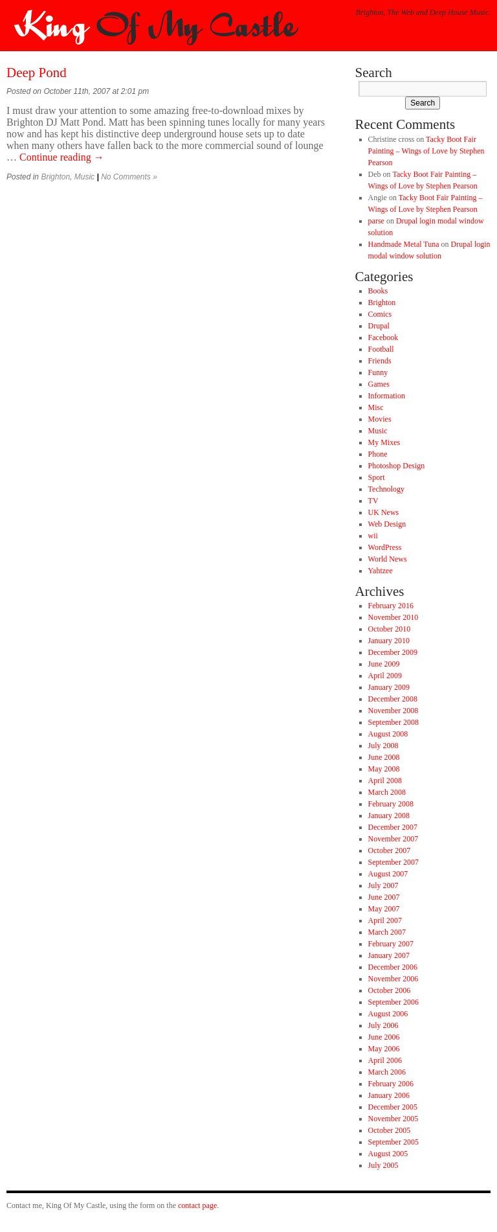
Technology (386, 489)
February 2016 (391, 605)
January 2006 (389, 1095)
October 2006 (389, 990)
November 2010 (393, 617)
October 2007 (389, 850)
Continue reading (61, 157)
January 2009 (389, 687)
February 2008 (391, 803)
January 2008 (389, 815)
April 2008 (385, 780)
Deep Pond (36, 72)
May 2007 (384, 908)
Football (381, 349)
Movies (380, 419)
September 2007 (393, 862)
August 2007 (388, 873)
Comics (380, 314)
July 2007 (383, 885)
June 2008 (384, 757)
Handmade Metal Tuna (403, 244)
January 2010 (389, 640)
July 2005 (383, 1165)
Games (379, 384)
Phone (378, 454)
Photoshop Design (396, 465)
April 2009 (385, 675)
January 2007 (389, 955)
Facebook (383, 337)
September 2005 (393, 1141)
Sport (376, 477)
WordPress (385, 547)
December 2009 (392, 652)
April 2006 (385, 1060)
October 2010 (389, 628)
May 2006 (384, 1048)
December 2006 (392, 967)
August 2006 (388, 1013)
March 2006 (387, 1072)
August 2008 (388, 733)
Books (378, 290)
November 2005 (393, 1118)
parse (376, 220)
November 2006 (393, 978)
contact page (197, 1205)
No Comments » (129, 176)
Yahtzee (380, 570)
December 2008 (392, 698)
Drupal (379, 325)
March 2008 (387, 792)
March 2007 (387, 932)
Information (386, 395)
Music (84, 176)
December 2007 (392, 827)
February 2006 (391, 1083)
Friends (380, 360)
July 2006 (383, 1025)
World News (387, 559)
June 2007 (384, 897)
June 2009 (384, 663)
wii (373, 535)
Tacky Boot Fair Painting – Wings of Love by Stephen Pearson (426, 151)
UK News (383, 512)
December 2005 (392, 1107)
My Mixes (384, 442)
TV (373, 500)
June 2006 (384, 1037)
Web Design (387, 524)
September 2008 (393, 722)
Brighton (55, 176)
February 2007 (391, 943)
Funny (378, 372)
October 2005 (389, 1130)
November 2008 (393, 710)
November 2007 (393, 838)
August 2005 (388, 1153)
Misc (376, 407)
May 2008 (384, 768)
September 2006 (393, 1002)
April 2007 (385, 920)
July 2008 (383, 745)
